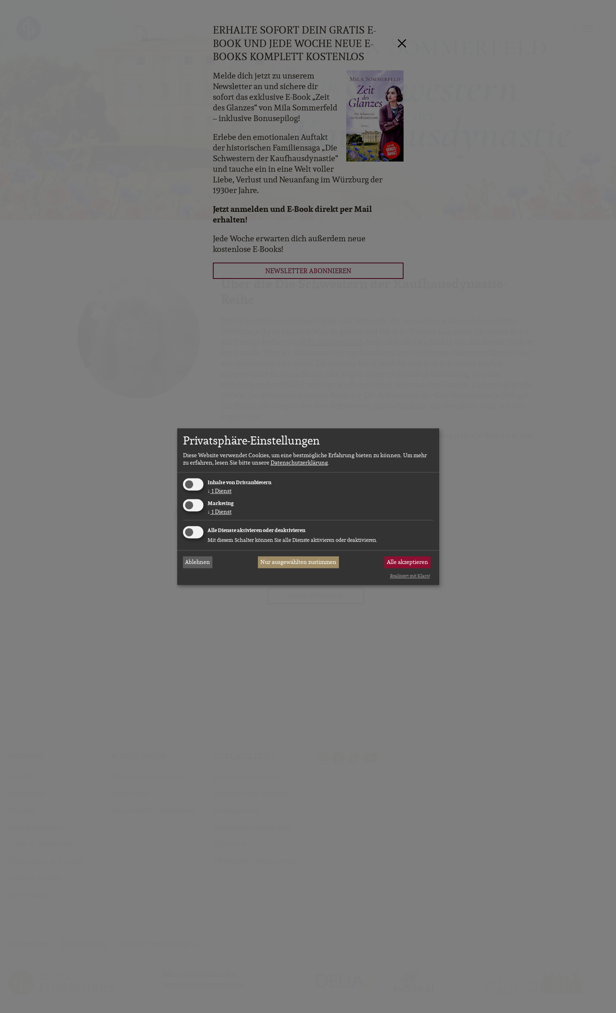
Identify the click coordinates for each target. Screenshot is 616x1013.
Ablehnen (197, 562)
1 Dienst (220, 491)
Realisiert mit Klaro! (410, 576)
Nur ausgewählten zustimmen (298, 562)
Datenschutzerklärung (299, 463)
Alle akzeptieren (407, 562)
